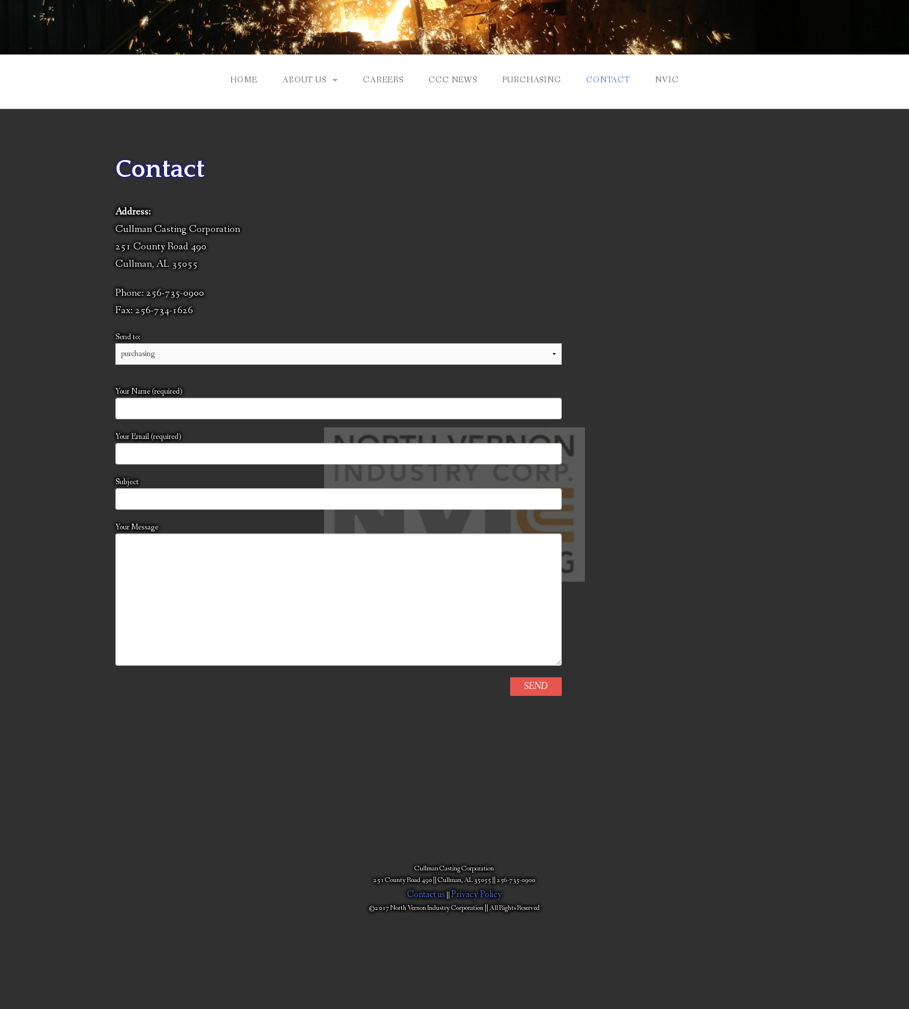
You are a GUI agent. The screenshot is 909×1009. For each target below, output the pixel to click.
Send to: (338, 345)
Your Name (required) (338, 402)
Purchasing (531, 80)
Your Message (338, 594)
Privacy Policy (476, 894)
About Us (304, 80)
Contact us (426, 894)
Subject (338, 493)
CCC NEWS (452, 80)
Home (243, 80)
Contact (608, 80)
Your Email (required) (338, 447)
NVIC (666, 80)
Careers (383, 80)
